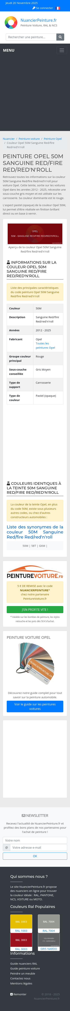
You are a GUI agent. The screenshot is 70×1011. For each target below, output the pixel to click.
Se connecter (43, 8)
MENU (8, 50)
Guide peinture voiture (25, 968)
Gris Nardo (49, 942)
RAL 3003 (21, 942)
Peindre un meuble (22, 973)
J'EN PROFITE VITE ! (35, 610)
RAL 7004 (49, 923)
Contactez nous (20, 978)
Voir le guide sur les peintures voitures (35, 706)
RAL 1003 (21, 923)
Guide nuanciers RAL (23, 963)
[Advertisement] (35, 91)
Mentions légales (21, 983)
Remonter (18, 994)
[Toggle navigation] (62, 50)
